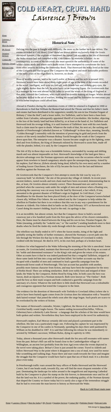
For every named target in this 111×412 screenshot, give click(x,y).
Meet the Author (8, 46)
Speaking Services (5, 55)
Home (4, 35)
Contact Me (6, 60)
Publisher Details (8, 64)
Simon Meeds (105, 407)
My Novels (6, 50)
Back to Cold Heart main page (95, 36)
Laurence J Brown (6, 40)
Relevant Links (7, 68)
